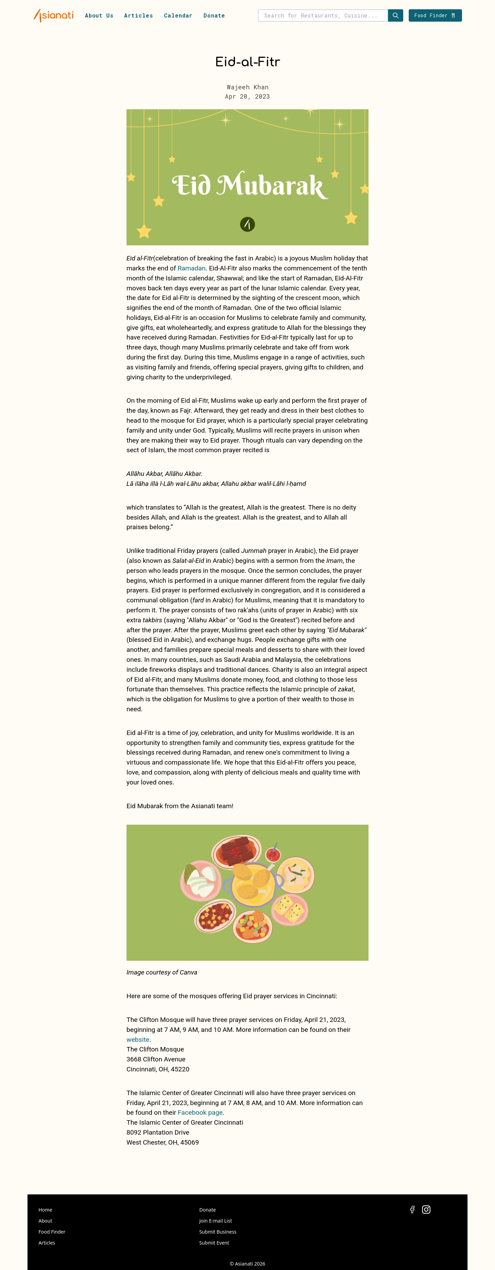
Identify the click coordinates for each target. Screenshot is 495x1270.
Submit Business (217, 1231)
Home (45, 1209)
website (137, 1040)
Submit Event (214, 1242)
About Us (99, 15)
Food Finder (51, 1231)
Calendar (178, 15)
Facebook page (200, 1112)
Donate (214, 15)
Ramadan (192, 268)
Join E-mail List (215, 1220)
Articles (138, 15)
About (45, 1220)
